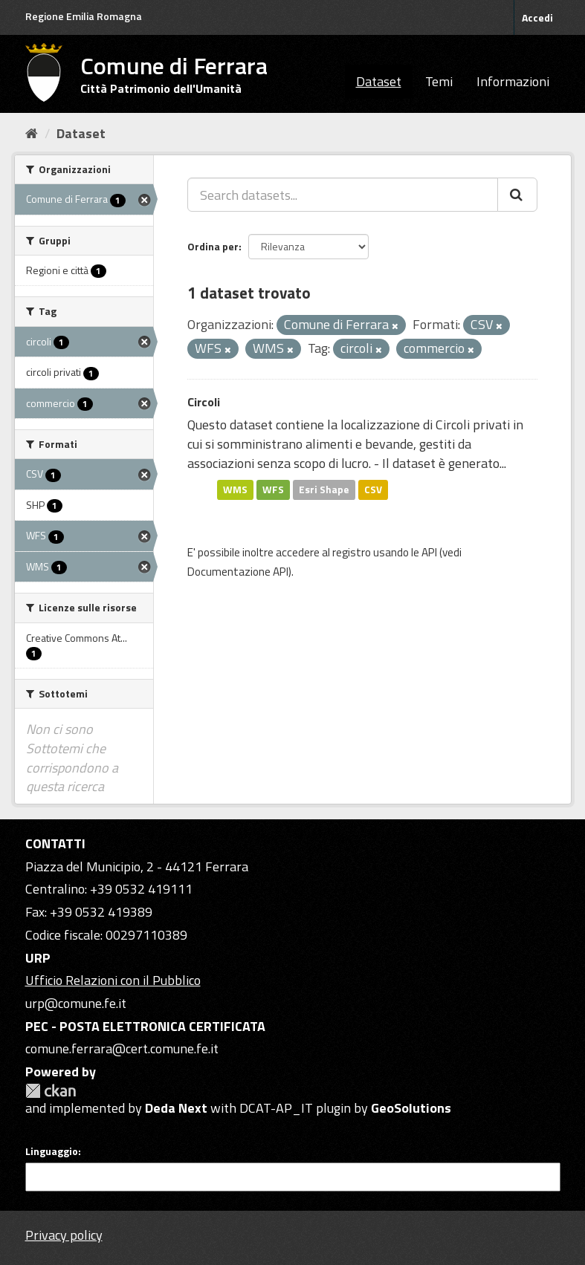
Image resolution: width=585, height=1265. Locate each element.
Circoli (203, 402)
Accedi (537, 17)
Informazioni (512, 81)
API (429, 552)
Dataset (378, 81)
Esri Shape (324, 489)
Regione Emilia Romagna (83, 16)
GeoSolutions (411, 1108)
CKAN (50, 1091)
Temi (439, 81)
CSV (373, 489)
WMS (235, 489)
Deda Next (176, 1108)
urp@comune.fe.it (75, 1003)
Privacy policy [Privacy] (64, 1235)
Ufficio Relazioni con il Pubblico (113, 980)
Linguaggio (51, 1151)
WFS (273, 489)
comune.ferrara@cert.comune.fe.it (122, 1048)
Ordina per (213, 246)
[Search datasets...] (342, 195)
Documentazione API (237, 571)
